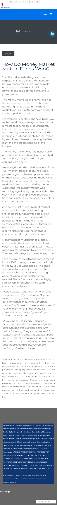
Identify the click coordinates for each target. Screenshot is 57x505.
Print (8, 53)
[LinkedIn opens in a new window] (52, 36)
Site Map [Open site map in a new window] (5, 491)
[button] (47, 14)
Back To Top (46, 501)
